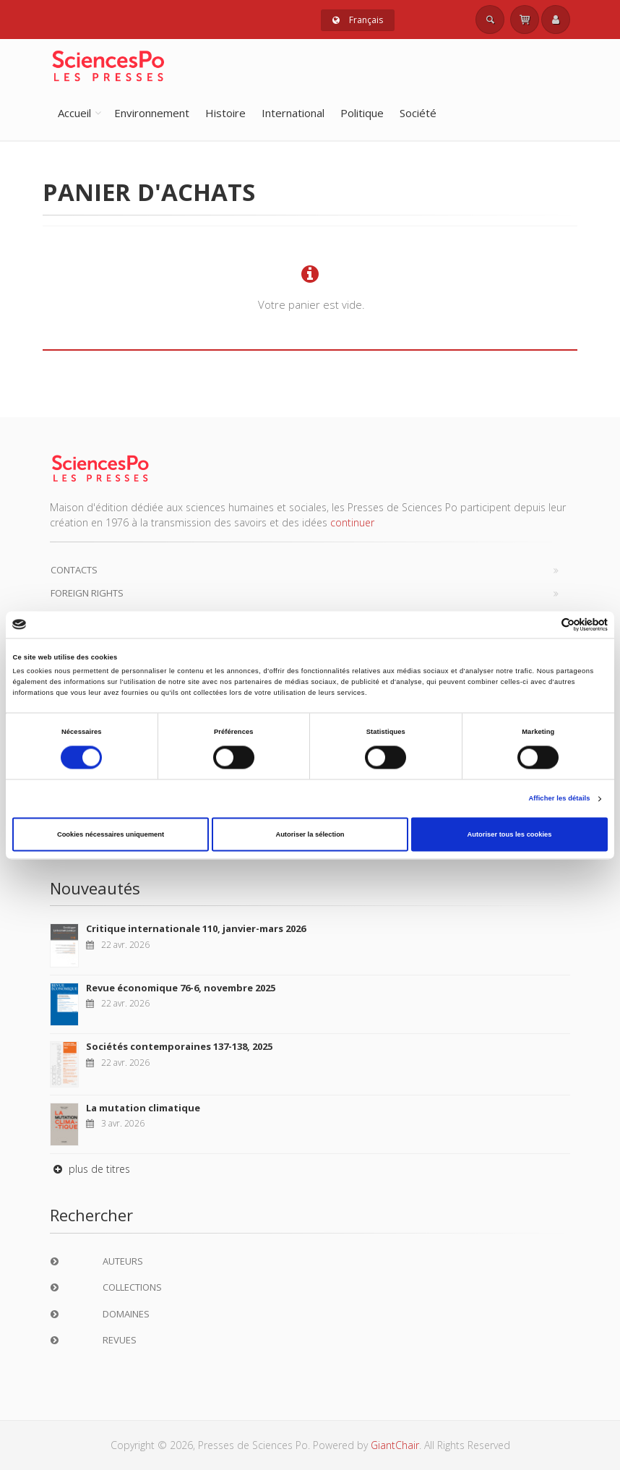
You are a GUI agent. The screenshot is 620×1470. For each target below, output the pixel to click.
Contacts (74, 569)
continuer (352, 522)
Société (418, 113)
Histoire (225, 113)
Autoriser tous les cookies (509, 834)
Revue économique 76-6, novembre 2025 (180, 987)
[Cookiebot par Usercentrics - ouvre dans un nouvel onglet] (544, 624)
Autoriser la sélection (309, 834)
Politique (362, 113)
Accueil (74, 113)
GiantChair (395, 1445)
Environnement (151, 113)
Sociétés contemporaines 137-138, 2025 (179, 1046)
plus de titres (90, 1169)
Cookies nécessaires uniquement (110, 834)
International (293, 113)
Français (357, 20)
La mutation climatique (143, 1107)
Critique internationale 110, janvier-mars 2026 (196, 928)
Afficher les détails (559, 799)
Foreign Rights (87, 592)
